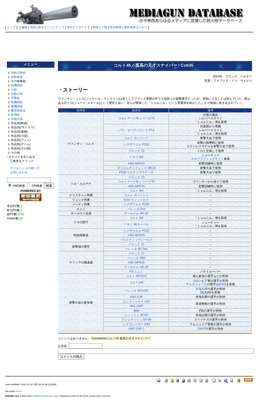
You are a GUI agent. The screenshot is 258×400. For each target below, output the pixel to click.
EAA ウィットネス (136, 200)
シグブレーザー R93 (136, 324)
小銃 (14, 89)
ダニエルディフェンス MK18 (136, 168)
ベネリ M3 (136, 157)
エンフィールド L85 (136, 301)
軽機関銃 (17, 102)
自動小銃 (17, 93)
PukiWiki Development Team (45, 396)
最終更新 (130, 27)
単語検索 (116, 27)
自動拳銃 (17, 77)
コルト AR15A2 (136, 276)
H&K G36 (136, 297)
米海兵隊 (201, 289)
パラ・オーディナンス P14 (136, 130)
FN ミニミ (136, 271)
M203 (222, 284)
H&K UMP (136, 306)
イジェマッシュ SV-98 (136, 319)
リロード (81, 27)
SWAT (201, 328)
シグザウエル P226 (136, 144)
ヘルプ (142, 27)
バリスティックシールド (136, 239)
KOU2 (19, 391)
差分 (41, 27)
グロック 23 (136, 151)
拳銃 (136, 310)
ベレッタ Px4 (136, 209)
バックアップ (55, 27)
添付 (70, 27)
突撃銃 (15, 98)
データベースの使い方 (25, 168)
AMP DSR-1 (136, 328)
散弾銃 (15, 115)
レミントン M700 (136, 315)
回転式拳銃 (18, 72)
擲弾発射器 (18, 110)
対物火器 (17, 119)
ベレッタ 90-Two (136, 249)
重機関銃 (17, 106)
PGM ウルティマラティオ (136, 172)
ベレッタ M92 (136, 258)
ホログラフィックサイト (207, 159)
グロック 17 (136, 244)
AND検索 (19, 186)
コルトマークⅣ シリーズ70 (136, 118)
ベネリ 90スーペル (136, 224)
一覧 (104, 27)
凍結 (33, 27)
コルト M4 (136, 190)
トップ (11, 27)
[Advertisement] (129, 45)
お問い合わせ (19, 172)
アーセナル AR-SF (136, 213)
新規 (96, 27)
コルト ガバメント (136, 138)
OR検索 (37, 186)
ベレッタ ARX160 (136, 290)
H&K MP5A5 (136, 163)
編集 (24, 27)
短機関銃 (17, 85)
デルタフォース (196, 284)
